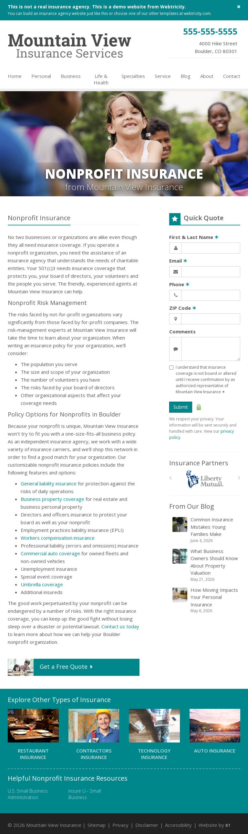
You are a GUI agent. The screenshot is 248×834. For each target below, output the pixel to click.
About (206, 76)
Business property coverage (52, 499)
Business (71, 76)
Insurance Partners (198, 463)
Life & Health (101, 79)
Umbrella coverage (42, 584)
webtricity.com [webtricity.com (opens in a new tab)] (197, 13)
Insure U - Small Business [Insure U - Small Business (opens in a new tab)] (84, 794)
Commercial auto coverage (50, 553)
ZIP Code (182, 308)
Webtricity (172, 7)
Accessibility (178, 825)
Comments (182, 331)
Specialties (133, 76)
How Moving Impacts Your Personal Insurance (205, 600)
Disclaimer (146, 825)
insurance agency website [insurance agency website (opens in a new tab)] (62, 13)
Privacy (120, 825)
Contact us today (120, 626)
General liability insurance (49, 483)
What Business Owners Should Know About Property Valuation (205, 565)
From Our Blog (191, 506)
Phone (179, 284)
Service (163, 76)
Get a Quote (51, 667)
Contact (231, 76)
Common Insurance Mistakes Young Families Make (205, 530)
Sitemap (97, 825)
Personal (41, 76)
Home (15, 76)
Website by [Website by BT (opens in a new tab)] (215, 825)
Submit (180, 407)
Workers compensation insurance (58, 538)
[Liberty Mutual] (205, 479)
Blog (186, 76)
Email (178, 260)
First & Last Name (194, 237)
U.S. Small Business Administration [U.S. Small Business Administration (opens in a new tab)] (28, 794)
